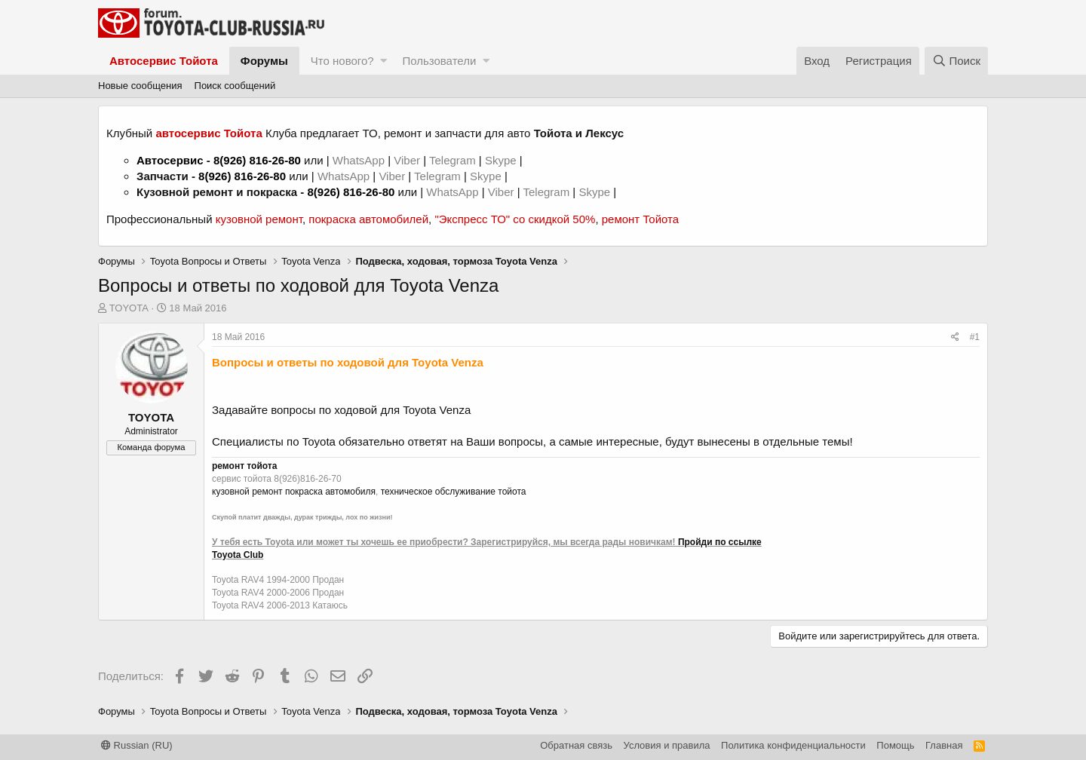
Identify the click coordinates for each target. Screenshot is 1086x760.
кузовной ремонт (259, 219)
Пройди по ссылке (720, 542)
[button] (383, 61)
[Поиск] (956, 61)
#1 (975, 337)
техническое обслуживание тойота (453, 491)
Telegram (454, 160)
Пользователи (439, 60)
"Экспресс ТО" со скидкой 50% (514, 219)
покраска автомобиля (330, 491)
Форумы (264, 60)
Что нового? (342, 60)
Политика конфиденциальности (793, 745)
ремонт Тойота (640, 219)
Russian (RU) (137, 745)
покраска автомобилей (368, 219)
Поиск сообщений (235, 85)
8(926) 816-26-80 (257, 160)
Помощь (895, 745)
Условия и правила (667, 745)
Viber (407, 160)
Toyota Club (237, 555)
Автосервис (170, 160)
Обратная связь (576, 745)
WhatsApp (360, 160)
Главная (943, 745)
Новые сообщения (140, 85)
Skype (502, 160)
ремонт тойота (244, 466)
